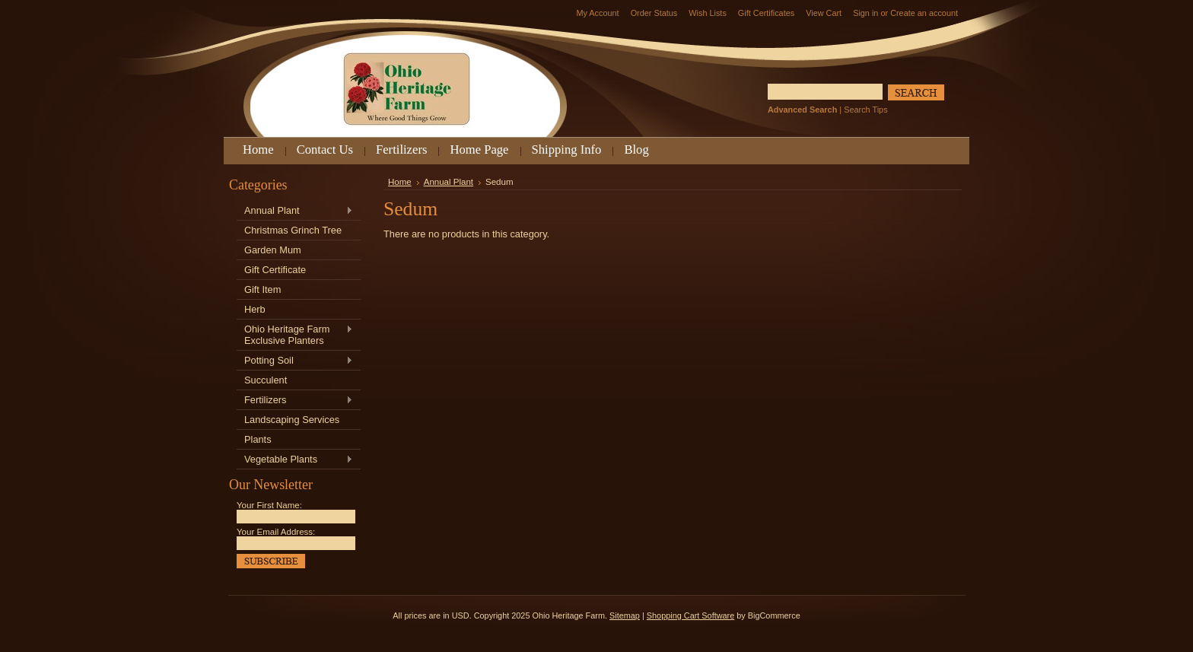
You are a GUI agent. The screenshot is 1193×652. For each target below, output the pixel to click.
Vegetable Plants (295, 459)
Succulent (265, 380)
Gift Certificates (766, 12)
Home (400, 181)
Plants (258, 439)
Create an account (924, 12)
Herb (255, 309)
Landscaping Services (291, 419)
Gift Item (262, 289)
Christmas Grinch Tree (293, 230)
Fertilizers (295, 400)
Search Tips (865, 109)
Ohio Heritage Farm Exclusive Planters (295, 334)
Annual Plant (295, 211)
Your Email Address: (276, 531)
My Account (597, 12)
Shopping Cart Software (690, 615)
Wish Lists (708, 12)
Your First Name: (269, 505)
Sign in (865, 12)
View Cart (823, 12)
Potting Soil (295, 361)
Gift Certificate (275, 269)
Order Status (654, 12)
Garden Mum (272, 250)
